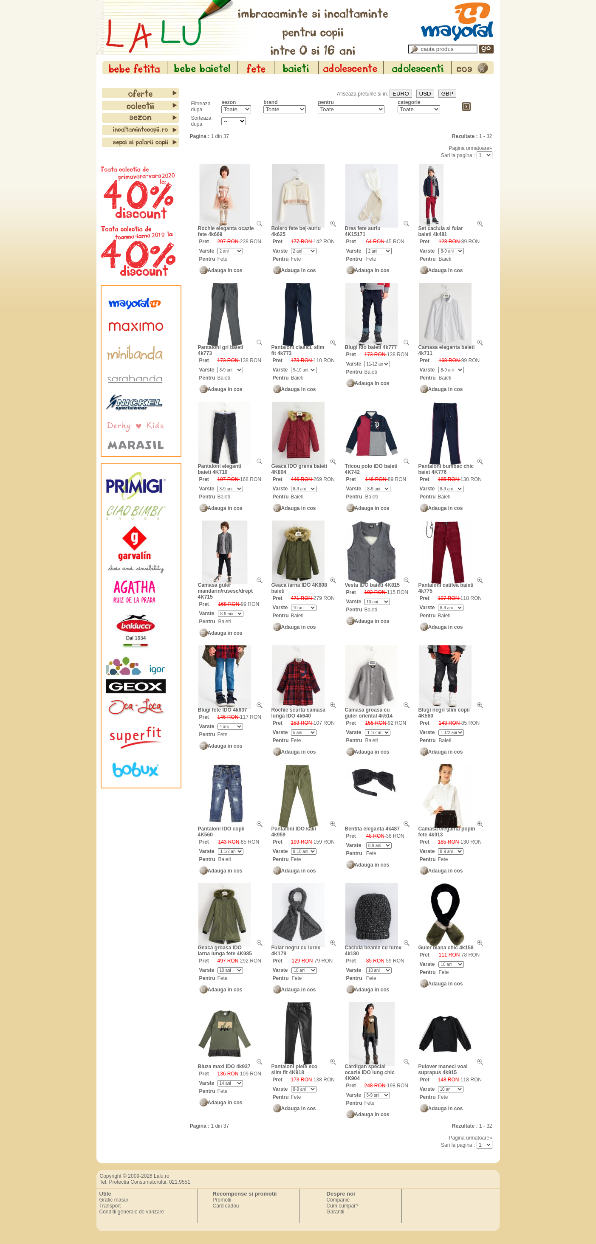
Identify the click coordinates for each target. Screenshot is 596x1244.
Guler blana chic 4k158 (446, 948)
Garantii (336, 1212)
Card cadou (226, 1206)
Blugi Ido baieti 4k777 (371, 347)
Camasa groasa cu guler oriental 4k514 (369, 713)
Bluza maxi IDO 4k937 (224, 1067)
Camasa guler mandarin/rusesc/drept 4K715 (225, 591)
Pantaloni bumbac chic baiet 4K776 (446, 469)
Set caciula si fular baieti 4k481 (440, 231)
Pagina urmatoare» (470, 148)
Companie (338, 1200)
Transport (110, 1206)
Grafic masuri (114, 1200)
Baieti (444, 259)
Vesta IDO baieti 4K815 (372, 585)
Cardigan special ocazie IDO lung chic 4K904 (370, 1072)
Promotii (222, 1200)
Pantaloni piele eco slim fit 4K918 (294, 1069)
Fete (222, 259)
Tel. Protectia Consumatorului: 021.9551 (145, 1182)
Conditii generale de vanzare (131, 1212)
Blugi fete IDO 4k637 (222, 710)
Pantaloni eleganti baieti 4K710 (220, 469)
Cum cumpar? (343, 1206)
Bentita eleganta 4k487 (372, 829)
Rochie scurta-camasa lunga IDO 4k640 (298, 713)
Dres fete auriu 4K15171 (363, 231)
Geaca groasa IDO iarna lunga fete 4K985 (225, 951)
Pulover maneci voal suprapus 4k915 (443, 1069)
